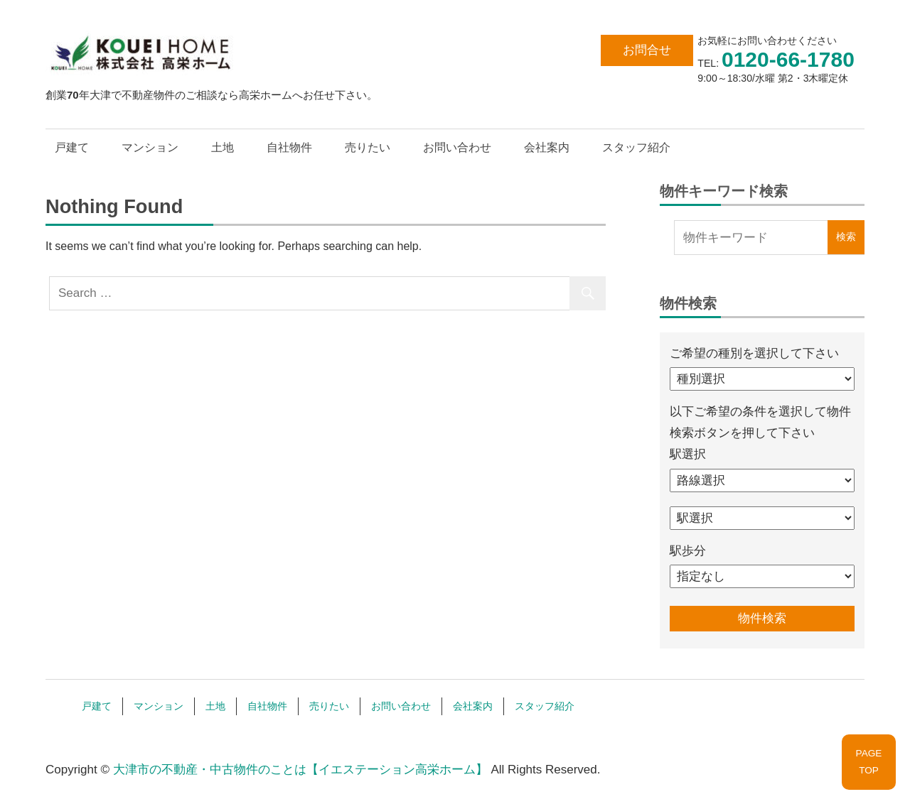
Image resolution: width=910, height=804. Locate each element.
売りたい (367, 147)
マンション (150, 147)
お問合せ (647, 50)
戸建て (72, 147)
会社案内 (546, 147)
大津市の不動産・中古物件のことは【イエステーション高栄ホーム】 (300, 769)
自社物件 (289, 147)
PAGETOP (869, 762)
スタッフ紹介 (636, 147)
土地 (222, 147)
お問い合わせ (457, 147)
